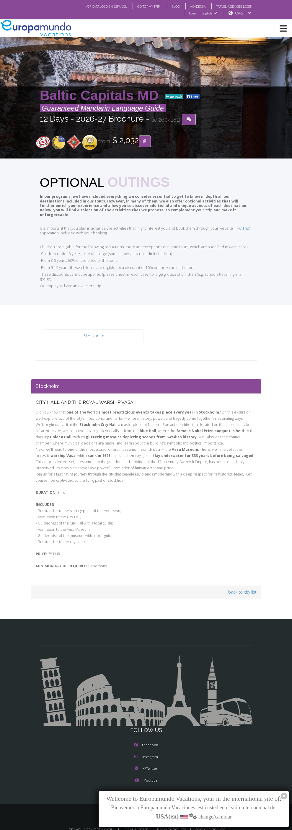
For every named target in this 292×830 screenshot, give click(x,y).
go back (174, 97)
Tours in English (202, 13)
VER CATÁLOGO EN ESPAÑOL (94, 6)
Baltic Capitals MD (101, 95)
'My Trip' (233, 224)
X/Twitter (146, 760)
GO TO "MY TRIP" (141, 6)
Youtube (145, 771)
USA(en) (243, 13)
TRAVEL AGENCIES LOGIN (231, 6)
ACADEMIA (192, 6)
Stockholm (94, 327)
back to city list (242, 583)
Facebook (146, 736)
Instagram (146, 748)
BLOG (169, 6)
